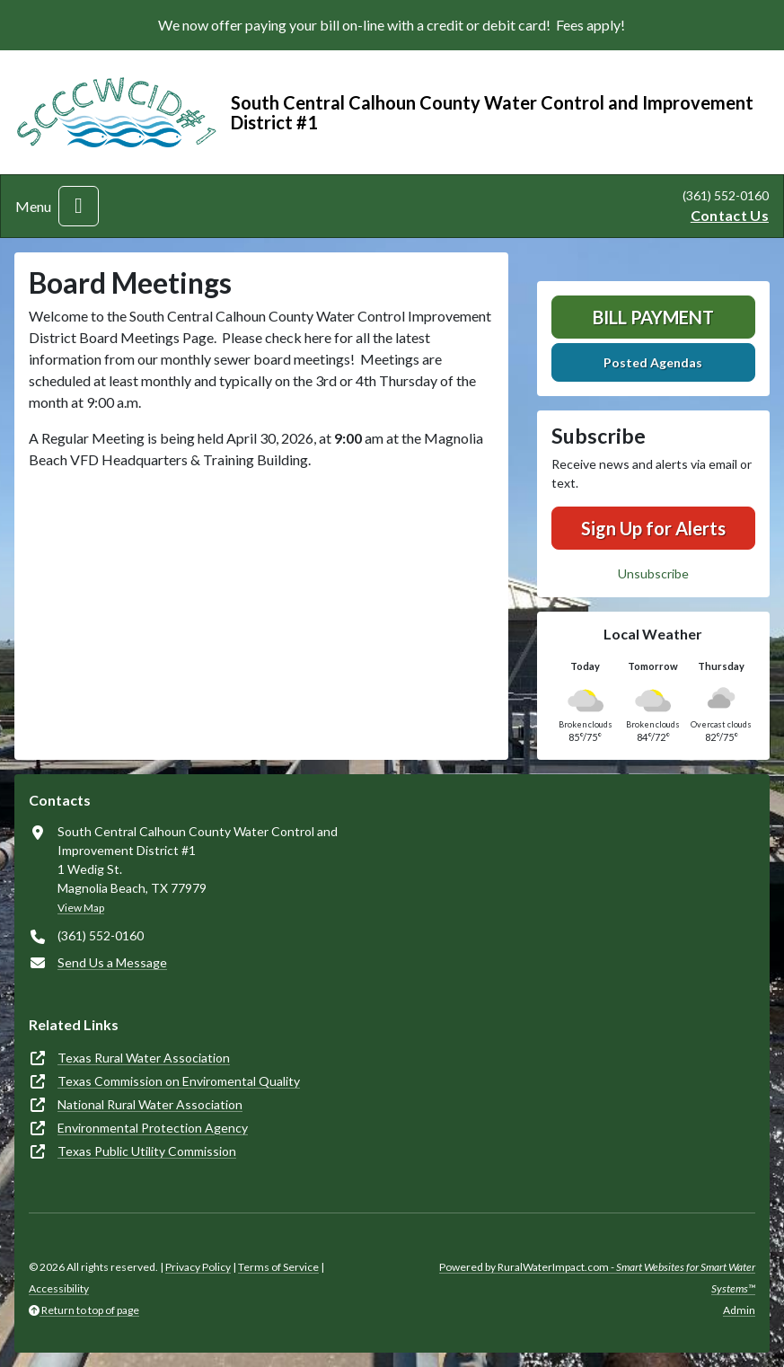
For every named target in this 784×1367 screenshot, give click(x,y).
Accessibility (59, 1288)
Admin (739, 1310)
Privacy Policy (198, 1267)
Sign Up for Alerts (653, 528)
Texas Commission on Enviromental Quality (178, 1081)
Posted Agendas (652, 362)
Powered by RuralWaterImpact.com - (597, 1277)
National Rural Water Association (149, 1104)
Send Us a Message (112, 962)
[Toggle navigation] (78, 206)
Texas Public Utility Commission (146, 1151)
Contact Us (730, 215)
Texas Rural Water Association (143, 1057)
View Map (80, 907)
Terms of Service (278, 1267)
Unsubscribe (653, 573)
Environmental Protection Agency (152, 1127)
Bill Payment (653, 317)
